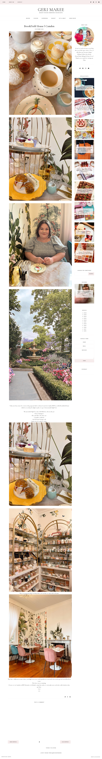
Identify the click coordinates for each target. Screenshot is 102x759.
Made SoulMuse (95, 756)
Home (4, 2)
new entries (13, 742)
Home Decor (72, 18)
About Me (11, 2)
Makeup (53, 18)
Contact (20, 2)
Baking (28, 18)
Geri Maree (51, 9)
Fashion (36, 18)
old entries (65, 742)
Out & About (62, 18)
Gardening (45, 18)
